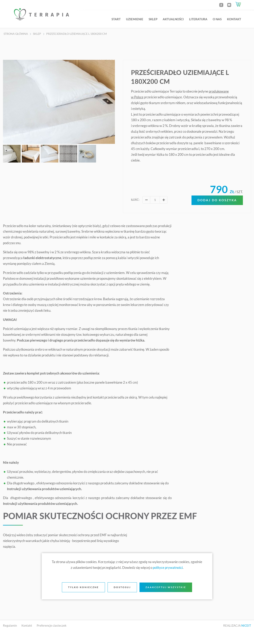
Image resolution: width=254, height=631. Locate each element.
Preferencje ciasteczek (51, 625)
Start (116, 19)
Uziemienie (134, 19)
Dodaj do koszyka (217, 200)
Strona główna (16, 33)
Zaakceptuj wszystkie (165, 587)
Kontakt (234, 19)
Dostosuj (122, 587)
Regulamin (10, 625)
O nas (217, 19)
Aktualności (173, 19)
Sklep (153, 19)
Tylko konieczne (83, 587)
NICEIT (246, 625)
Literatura (198, 19)
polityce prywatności (168, 567)
